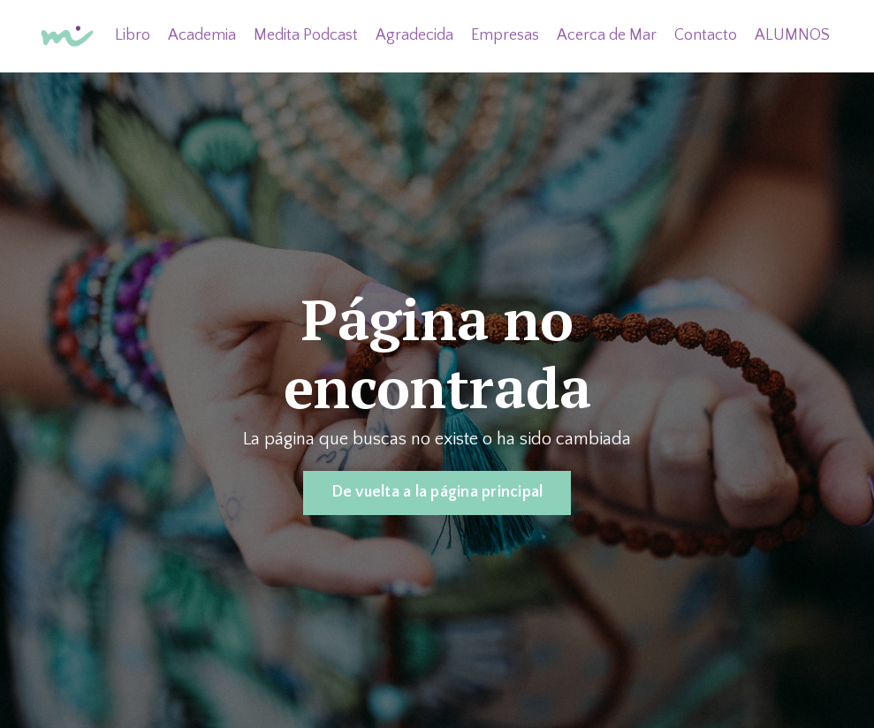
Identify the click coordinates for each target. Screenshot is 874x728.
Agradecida (414, 35)
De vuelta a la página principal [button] (437, 492)
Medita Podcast (306, 35)
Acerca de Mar (607, 35)
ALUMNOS (792, 35)
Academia (202, 35)
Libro (132, 35)
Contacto (705, 35)
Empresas (505, 35)
